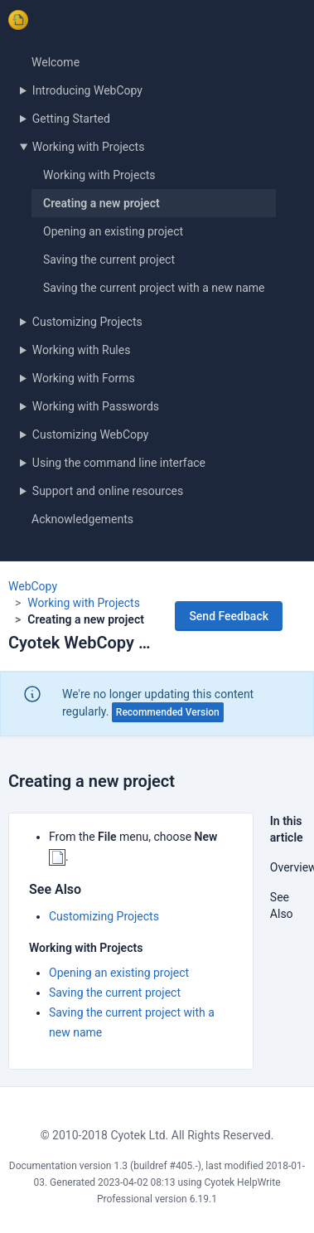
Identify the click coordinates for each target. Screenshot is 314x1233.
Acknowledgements (82, 519)
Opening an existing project (113, 231)
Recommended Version (168, 712)
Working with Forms (83, 378)
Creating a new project (101, 203)
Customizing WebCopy (90, 434)
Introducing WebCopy (87, 90)
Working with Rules (81, 350)
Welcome (55, 62)
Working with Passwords (95, 406)
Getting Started (71, 118)
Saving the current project (109, 259)
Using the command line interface (118, 462)
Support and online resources (107, 491)
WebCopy (32, 586)
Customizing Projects (87, 321)
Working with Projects (88, 146)
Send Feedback (228, 616)
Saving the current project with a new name (153, 287)
